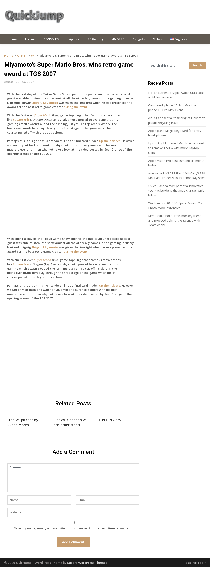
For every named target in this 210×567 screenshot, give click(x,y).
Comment (73, 477)
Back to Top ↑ (195, 562)
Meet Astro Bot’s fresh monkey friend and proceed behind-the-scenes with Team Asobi (174, 220)
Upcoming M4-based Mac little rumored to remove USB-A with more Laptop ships (176, 147)
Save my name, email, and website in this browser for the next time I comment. (73, 528)
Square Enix (21, 120)
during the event (75, 107)
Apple (73, 39)
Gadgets (139, 39)
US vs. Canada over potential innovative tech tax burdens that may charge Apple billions (176, 190)
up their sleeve (109, 141)
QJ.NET (22, 55)
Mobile (157, 39)
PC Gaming (95, 39)
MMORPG (117, 39)
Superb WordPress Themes (87, 562)
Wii (33, 55)
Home (12, 39)
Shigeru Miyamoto (45, 103)
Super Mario (42, 115)
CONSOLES (51, 39)
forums (30, 39)
